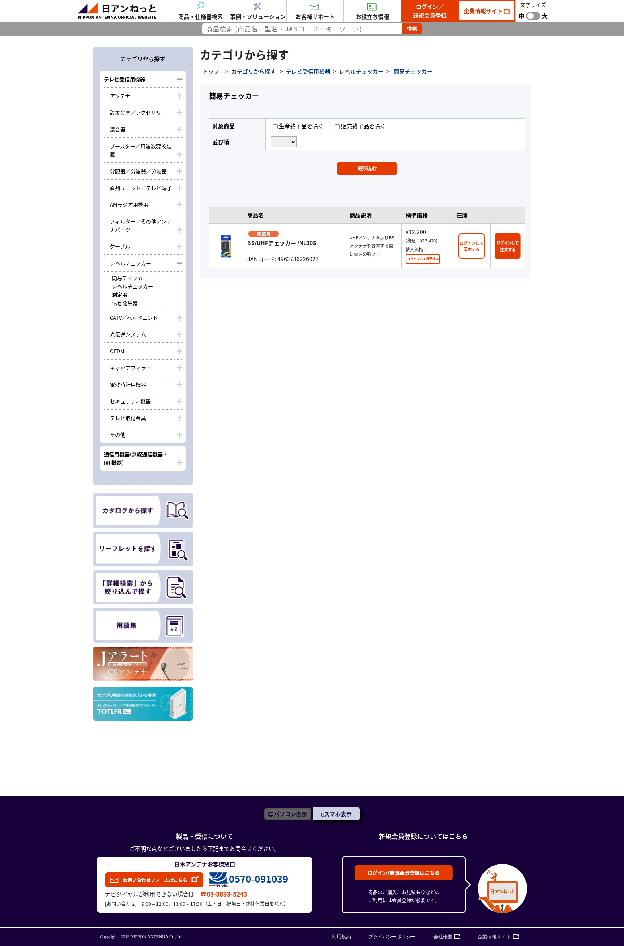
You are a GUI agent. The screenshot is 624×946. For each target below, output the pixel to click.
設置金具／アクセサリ (135, 112)
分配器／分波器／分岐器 (138, 171)
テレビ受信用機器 (124, 79)
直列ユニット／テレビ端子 (141, 188)
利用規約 (341, 937)
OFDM (117, 351)
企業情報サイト (484, 11)
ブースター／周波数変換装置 (141, 150)
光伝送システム (128, 334)
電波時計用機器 (128, 384)
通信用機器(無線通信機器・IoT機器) (136, 458)
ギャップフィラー (130, 367)
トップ (211, 71)
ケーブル (120, 246)
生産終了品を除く (298, 126)
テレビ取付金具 (128, 418)
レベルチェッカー (130, 263)
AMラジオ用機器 (129, 204)
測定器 (119, 294)
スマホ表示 (338, 814)
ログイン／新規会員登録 (430, 10)
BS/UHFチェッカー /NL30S (281, 242)
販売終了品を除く (360, 126)
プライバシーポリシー (392, 937)
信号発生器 (125, 303)
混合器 (117, 129)
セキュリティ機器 (130, 401)
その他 (117, 434)
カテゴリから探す (253, 71)
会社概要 (442, 937)
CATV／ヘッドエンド (134, 317)
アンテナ (120, 96)
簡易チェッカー (130, 277)
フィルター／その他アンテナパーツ (141, 225)
